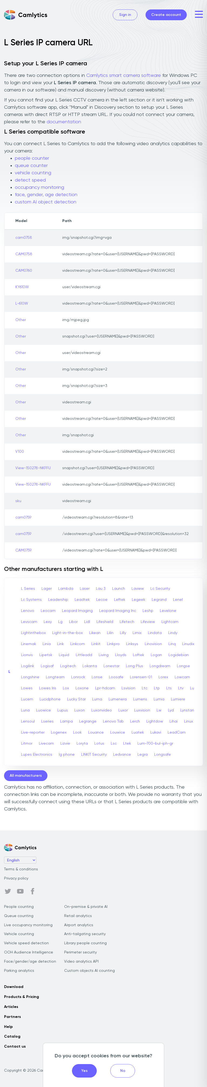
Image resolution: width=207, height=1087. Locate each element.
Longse (183, 666)
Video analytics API (81, 961)
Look (77, 732)
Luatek (138, 732)
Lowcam (182, 677)
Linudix (188, 644)
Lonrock (78, 677)
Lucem (27, 699)
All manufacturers (26, 776)
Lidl (87, 622)
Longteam (55, 677)
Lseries (47, 721)
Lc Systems (31, 600)
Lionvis (27, 655)
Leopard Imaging (77, 611)
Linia (47, 644)
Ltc (144, 688)
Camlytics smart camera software (123, 75)
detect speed (30, 180)
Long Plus (134, 666)
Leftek (119, 600)
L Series (28, 589)
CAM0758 (23, 254)
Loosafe (116, 677)
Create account (166, 15)
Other (20, 320)
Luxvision (142, 710)
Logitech (68, 666)
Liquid (64, 655)
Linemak (28, 644)
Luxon (79, 710)
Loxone (82, 688)
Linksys (132, 644)
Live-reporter (32, 732)
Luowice (43, 710)
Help (8, 1027)
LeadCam (177, 732)
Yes (84, 1071)
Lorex (163, 677)
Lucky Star (76, 699)
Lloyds (120, 655)
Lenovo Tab (113, 721)
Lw (159, 710)
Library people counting (85, 943)
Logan (156, 655)
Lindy (172, 633)
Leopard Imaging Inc (117, 611)
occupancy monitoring (39, 187)
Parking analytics (19, 971)
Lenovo (27, 611)
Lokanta (89, 666)
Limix (137, 633)
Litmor (26, 743)
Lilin (110, 633)
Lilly (123, 633)
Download (13, 987)
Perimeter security (80, 952)
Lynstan (187, 710)
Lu (192, 688)
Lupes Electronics (36, 755)
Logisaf (47, 666)
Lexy (48, 622)
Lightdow (154, 721)
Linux (188, 721)
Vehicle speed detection (26, 943)
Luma (97, 699)
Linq (172, 644)
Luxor (123, 710)
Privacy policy (16, 878)
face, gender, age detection (46, 194)
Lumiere (178, 699)
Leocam (48, 611)
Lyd (171, 710)
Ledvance (122, 755)
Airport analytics (78, 925)
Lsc (114, 743)
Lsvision (128, 688)
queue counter (31, 165)
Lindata (155, 633)
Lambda (65, 589)
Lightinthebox (33, 633)
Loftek (138, 655)
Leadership (58, 600)
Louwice (117, 732)
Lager (47, 589)
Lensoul (28, 721)
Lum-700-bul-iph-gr (155, 743)
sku (18, 501)
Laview (138, 589)
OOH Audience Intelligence (28, 952)
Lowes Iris (47, 688)
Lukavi (155, 732)
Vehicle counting (19, 934)
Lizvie (65, 743)
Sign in (125, 15)
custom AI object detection (45, 202)
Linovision (153, 644)
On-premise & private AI (86, 907)
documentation (64, 122)
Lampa (66, 721)
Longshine (30, 677)
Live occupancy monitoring (28, 925)
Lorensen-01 (141, 677)
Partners (12, 1017)
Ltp (157, 688)
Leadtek (82, 600)
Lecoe (102, 600)
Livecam (46, 743)
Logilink (27, 666)
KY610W (22, 287)
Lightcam (169, 622)
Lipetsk (45, 655)
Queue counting (18, 916)
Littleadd (84, 655)
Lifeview (148, 622)
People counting (19, 907)
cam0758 (23, 238)
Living (104, 655)
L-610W (21, 303)
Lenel (178, 600)
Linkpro (113, 644)
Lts (169, 688)
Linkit (96, 644)
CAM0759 (23, 550)
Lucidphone (50, 699)
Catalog (12, 1036)
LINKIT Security (94, 755)
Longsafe (162, 755)
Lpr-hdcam (105, 688)
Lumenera (118, 699)
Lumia (159, 699)
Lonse (97, 677)
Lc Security (160, 589)
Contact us (15, 1046)
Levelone (168, 611)
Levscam (29, 622)
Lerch (135, 721)
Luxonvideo (101, 710)
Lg (60, 622)
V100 (19, 452)
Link (60, 644)
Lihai (174, 721)
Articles (11, 1007)
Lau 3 (101, 589)
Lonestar (111, 666)
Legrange (87, 721)
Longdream (160, 666)
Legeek (138, 600)
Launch (118, 589)
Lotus (99, 743)
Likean (95, 633)
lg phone (67, 755)
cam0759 (23, 517)
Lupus (62, 710)
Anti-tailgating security (85, 934)
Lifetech (127, 622)
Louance (96, 732)
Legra (142, 755)
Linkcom (77, 644)
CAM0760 (23, 270)
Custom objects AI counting (89, 971)
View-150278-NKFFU (33, 468)
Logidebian (178, 655)
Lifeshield (104, 622)
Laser (84, 589)
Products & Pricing (21, 997)
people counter (32, 158)
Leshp (148, 611)
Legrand (159, 600)
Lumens (140, 699)
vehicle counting (33, 173)
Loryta (82, 743)
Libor (73, 622)
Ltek (127, 743)
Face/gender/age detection (30, 961)
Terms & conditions (21, 869)
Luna (25, 710)
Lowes (27, 688)
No (122, 1071)
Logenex (59, 732)
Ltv (181, 688)
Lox (66, 688)
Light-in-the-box (67, 633)
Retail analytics (78, 916)
